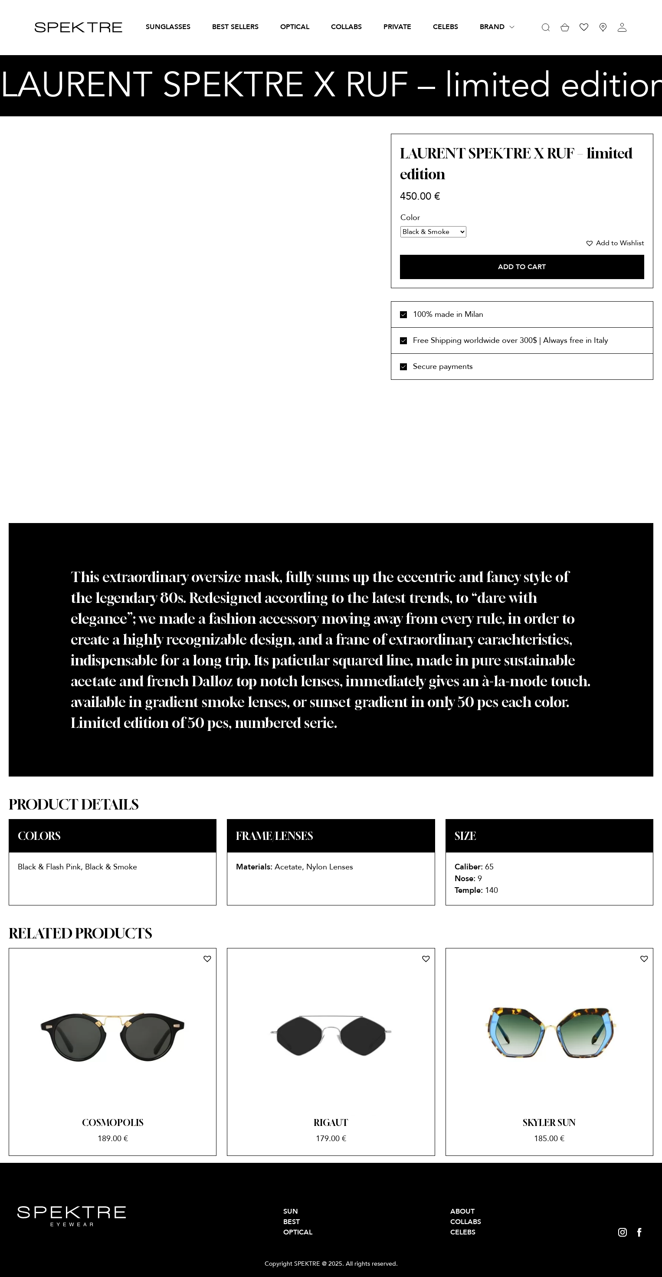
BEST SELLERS (235, 27)
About (462, 1211)
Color (410, 217)
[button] (614, 243)
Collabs (346, 27)
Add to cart (522, 267)
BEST (291, 1222)
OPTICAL (294, 27)
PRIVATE (397, 27)
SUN (290, 1211)
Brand (492, 27)
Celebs (445, 27)
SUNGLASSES (168, 27)
